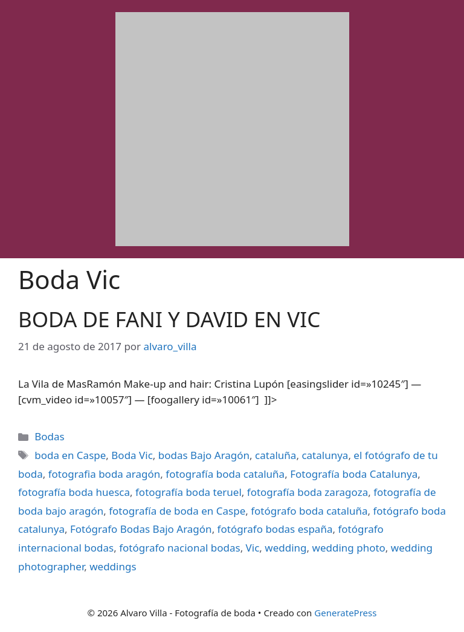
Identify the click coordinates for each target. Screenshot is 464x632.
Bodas (49, 436)
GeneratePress (345, 613)
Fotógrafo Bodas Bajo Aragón (141, 529)
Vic (253, 548)
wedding (285, 548)
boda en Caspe (70, 455)
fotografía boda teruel (188, 492)
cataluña (275, 455)
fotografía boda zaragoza (307, 492)
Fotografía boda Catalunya (353, 474)
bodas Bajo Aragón (204, 455)
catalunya (324, 455)
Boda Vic (132, 455)
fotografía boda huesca (74, 492)
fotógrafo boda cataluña (309, 511)
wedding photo (348, 548)
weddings (112, 566)
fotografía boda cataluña (225, 474)
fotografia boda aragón (104, 474)
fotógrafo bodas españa (275, 529)
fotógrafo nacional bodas (179, 548)
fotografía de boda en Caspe (177, 511)
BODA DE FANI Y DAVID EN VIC (169, 319)
